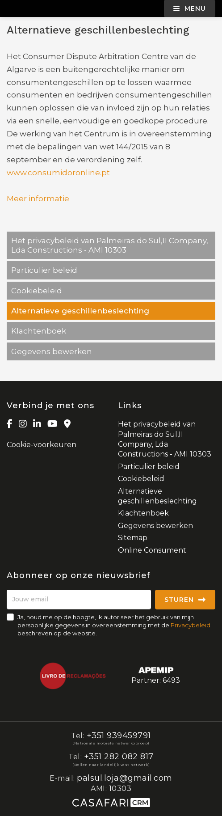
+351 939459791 (119, 735)
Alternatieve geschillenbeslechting (80, 310)
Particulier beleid (44, 270)
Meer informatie (38, 198)
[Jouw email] (79, 599)
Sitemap (132, 537)
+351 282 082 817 (119, 756)
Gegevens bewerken (51, 351)
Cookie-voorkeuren (41, 444)
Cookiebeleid (36, 290)
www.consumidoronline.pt (58, 172)
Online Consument (152, 550)
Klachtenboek (38, 330)
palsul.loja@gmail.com (124, 778)
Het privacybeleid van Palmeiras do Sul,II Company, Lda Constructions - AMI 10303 (109, 245)
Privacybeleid (190, 625)
